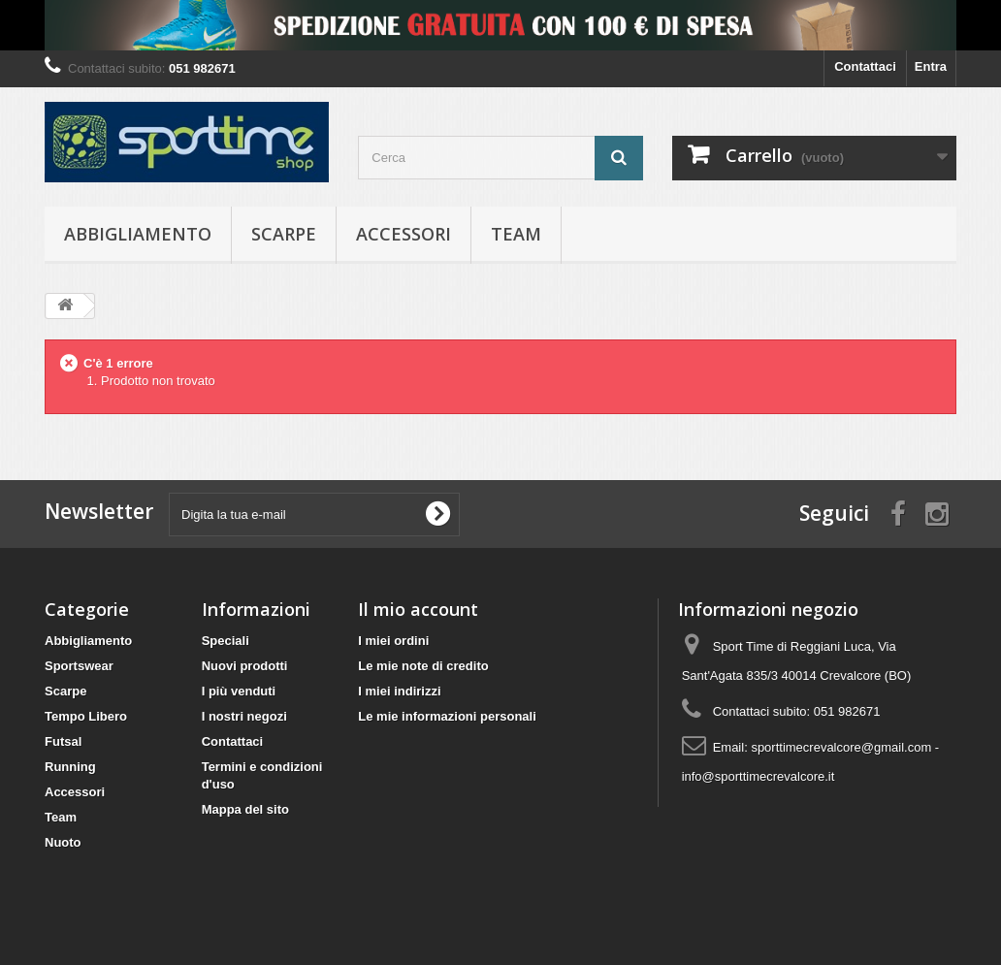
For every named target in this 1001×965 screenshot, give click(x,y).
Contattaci (865, 66)
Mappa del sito (245, 809)
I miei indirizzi (399, 691)
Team (516, 233)
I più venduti (239, 691)
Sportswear (79, 666)
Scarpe (283, 233)
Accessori (403, 233)
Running (70, 766)
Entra (931, 66)
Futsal (63, 741)
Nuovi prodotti (245, 666)
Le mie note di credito (423, 666)
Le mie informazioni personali (446, 716)
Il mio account (418, 609)
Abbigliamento (137, 233)
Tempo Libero (86, 716)
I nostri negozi (244, 716)
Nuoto (63, 842)
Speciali (225, 640)
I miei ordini (393, 640)
